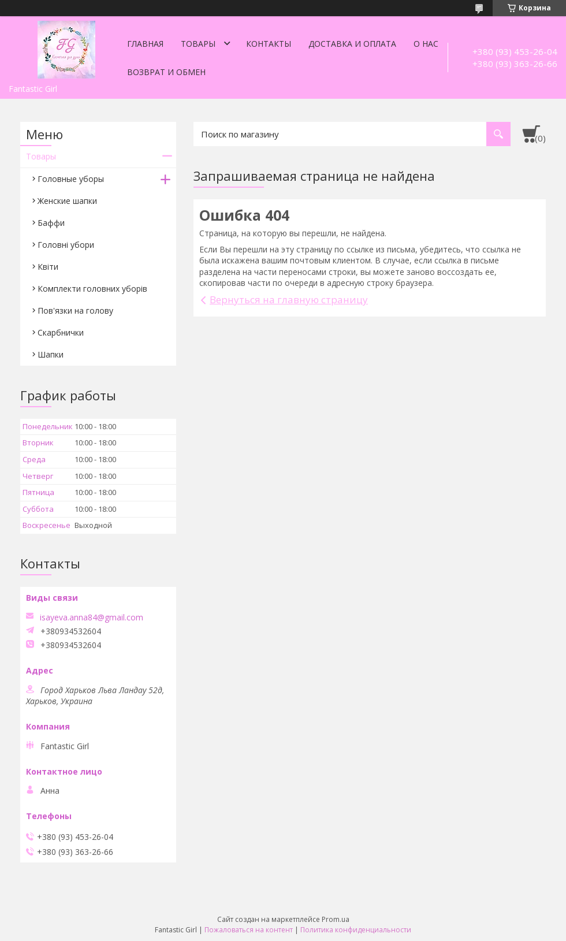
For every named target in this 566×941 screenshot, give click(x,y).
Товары (198, 43)
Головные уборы (71, 178)
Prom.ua (335, 919)
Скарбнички (61, 332)
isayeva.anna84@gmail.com (91, 617)
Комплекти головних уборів (92, 288)
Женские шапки (67, 200)
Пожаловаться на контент (248, 930)
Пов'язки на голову (75, 310)
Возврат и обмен (166, 71)
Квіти (48, 266)
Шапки (51, 354)
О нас (426, 43)
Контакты (268, 43)
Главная (145, 43)
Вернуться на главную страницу (289, 299)
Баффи (51, 222)
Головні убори (66, 244)
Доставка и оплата (352, 43)
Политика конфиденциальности (355, 930)
